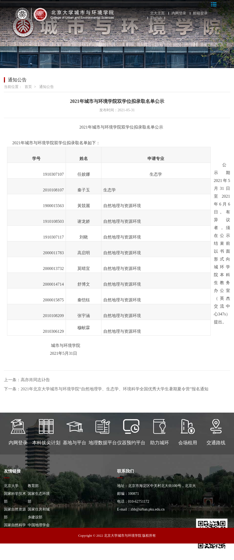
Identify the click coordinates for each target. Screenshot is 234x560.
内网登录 (179, 13)
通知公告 (46, 87)
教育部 (33, 486)
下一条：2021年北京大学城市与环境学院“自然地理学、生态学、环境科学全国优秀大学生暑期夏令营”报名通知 (106, 389)
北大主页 (157, 13)
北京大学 (11, 486)
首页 (28, 87)
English (156, 18)
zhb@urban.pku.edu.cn (148, 509)
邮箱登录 (200, 13)
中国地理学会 (39, 525)
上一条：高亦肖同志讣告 (27, 380)
